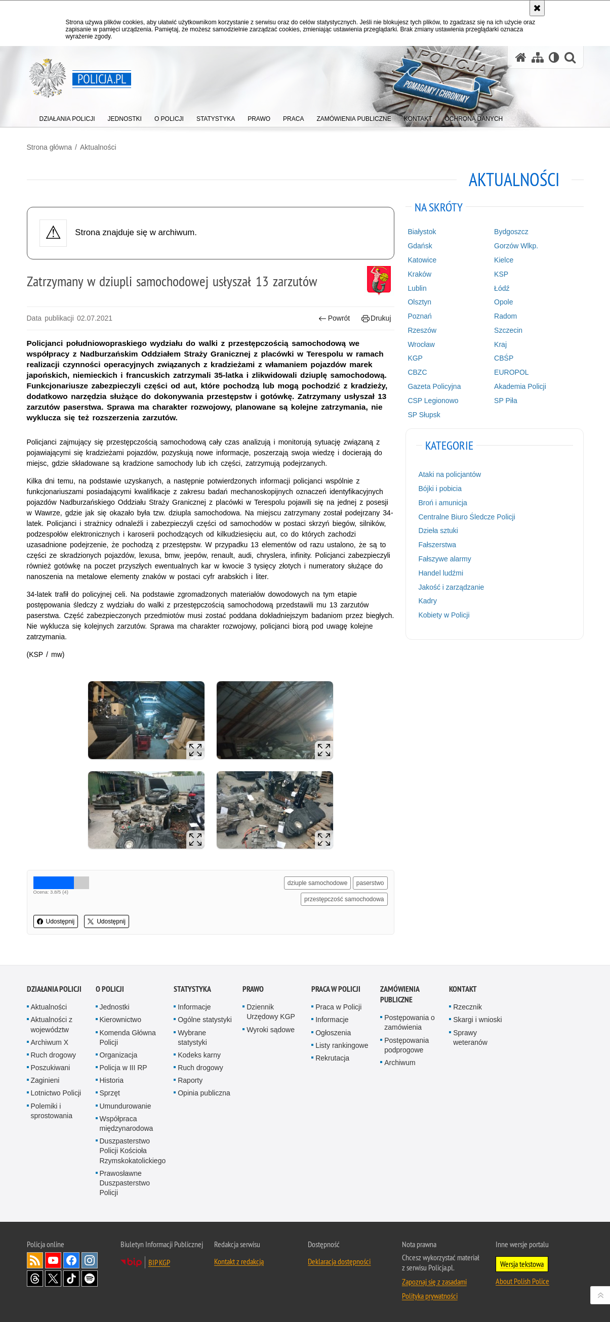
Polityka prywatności (430, 1296)
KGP (415, 358)
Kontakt (463, 989)
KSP (501, 274)
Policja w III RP (123, 1068)
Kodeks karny (199, 1055)
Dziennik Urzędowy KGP (271, 1012)
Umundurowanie (125, 1106)
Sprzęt (110, 1093)
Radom (505, 316)
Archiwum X (50, 1042)
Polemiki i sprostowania (52, 1111)
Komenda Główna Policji (128, 1037)
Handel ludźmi (440, 573)
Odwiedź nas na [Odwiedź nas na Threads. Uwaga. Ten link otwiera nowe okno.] (35, 1278)
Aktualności (98, 147)
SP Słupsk (424, 415)
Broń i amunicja (442, 503)
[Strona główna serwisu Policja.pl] (520, 57)
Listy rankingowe (341, 1045)
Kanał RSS (35, 1260)
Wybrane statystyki (192, 1037)
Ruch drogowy (53, 1055)
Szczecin (508, 330)
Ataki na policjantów (449, 474)
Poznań (419, 316)
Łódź (501, 288)
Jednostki (115, 1007)
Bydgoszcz (511, 232)
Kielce (503, 260)
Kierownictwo (120, 1020)
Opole (503, 302)
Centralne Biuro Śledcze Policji (466, 517)
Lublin (417, 288)
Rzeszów (422, 330)
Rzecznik (467, 1007)
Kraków (419, 274)
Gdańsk (420, 246)
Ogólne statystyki (205, 1020)
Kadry (427, 601)
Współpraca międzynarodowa (126, 1123)
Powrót (334, 318)
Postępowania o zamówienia (409, 1022)
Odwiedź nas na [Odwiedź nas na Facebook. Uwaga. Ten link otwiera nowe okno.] (71, 1260)
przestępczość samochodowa (344, 899)
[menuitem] (67, 116)
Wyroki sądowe (271, 1030)
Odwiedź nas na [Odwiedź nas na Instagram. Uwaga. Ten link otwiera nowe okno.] (90, 1260)
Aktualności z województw (51, 1024)
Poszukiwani (50, 1068)
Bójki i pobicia (440, 488)
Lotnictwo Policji (56, 1093)
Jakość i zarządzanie (451, 587)
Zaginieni (45, 1080)
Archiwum (399, 1063)
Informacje (194, 1007)
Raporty (190, 1080)
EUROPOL (511, 372)
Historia (112, 1080)
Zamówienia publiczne (399, 994)
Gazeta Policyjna (434, 386)
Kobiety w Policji (443, 615)
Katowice (422, 260)
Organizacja (119, 1055)
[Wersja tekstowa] (554, 57)
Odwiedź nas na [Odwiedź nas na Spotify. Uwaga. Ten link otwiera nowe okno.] (90, 1278)
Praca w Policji (335, 989)
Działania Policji (54, 989)
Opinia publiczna (204, 1093)
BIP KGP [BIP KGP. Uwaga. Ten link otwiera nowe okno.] (159, 1262)
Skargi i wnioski (477, 1020)
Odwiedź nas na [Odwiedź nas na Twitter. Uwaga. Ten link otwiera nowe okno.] (53, 1278)
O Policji (110, 989)
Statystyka (192, 989)
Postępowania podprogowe (406, 1045)
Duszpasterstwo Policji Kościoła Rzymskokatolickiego (133, 1150)
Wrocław (421, 344)
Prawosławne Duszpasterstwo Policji (125, 1183)
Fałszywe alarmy (444, 559)
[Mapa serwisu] (538, 57)
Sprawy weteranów (470, 1037)
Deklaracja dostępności (339, 1261)
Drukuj (376, 318)
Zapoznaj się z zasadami (434, 1281)
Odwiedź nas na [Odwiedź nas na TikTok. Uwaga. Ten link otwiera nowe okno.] (71, 1278)
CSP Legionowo (433, 400)
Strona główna (49, 147)
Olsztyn (419, 302)
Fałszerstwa (437, 545)
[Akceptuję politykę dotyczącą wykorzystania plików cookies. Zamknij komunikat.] (537, 8)
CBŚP (503, 358)
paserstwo (370, 883)
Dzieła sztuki (438, 530)
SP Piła (505, 400)
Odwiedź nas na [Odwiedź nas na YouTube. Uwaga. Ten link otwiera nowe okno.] (53, 1260)
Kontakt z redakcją (239, 1261)
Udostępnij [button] (56, 921)
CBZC (417, 372)
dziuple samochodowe (318, 883)
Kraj (500, 344)
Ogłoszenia (333, 1033)
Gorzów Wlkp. (516, 246)
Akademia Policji (520, 386)
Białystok (422, 232)
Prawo (253, 989)
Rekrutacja (332, 1058)
